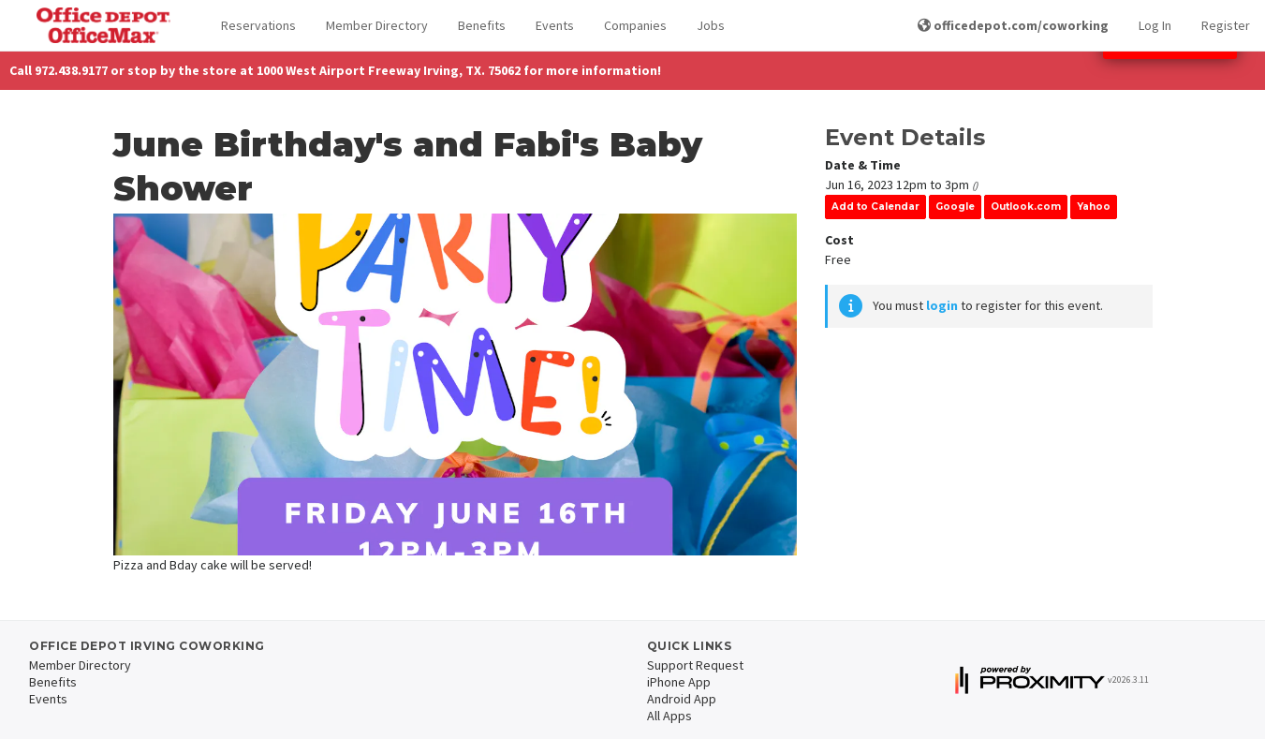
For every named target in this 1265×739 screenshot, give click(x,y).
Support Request (695, 665)
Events (555, 25)
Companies (635, 25)
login (942, 305)
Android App (681, 698)
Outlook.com (1026, 206)
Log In (1155, 25)
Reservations (258, 25)
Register (1225, 25)
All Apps (669, 715)
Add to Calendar (875, 206)
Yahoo (1094, 206)
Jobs (711, 25)
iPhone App (679, 681)
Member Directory (377, 25)
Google (955, 206)
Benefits (482, 25)
